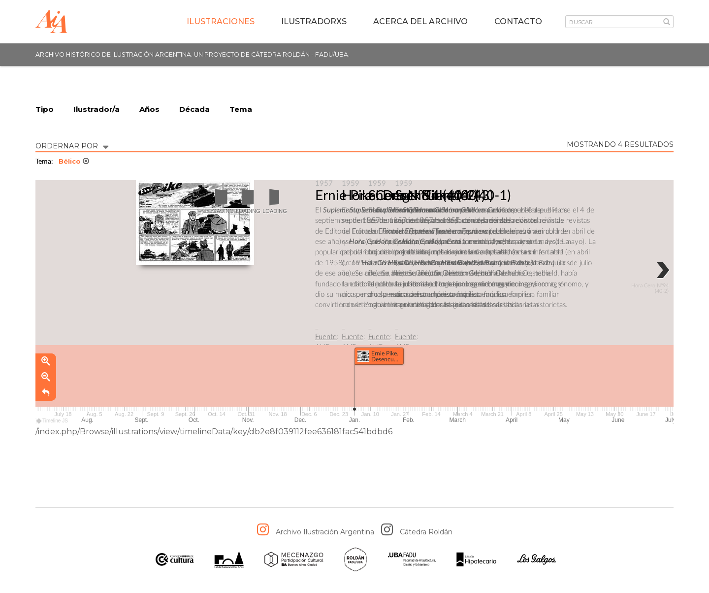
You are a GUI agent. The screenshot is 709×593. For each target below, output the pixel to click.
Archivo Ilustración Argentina (325, 531)
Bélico (74, 161)
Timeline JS (52, 420)
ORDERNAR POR (71, 145)
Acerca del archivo (420, 21)
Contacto (518, 21)
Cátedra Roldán (426, 531)
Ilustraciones (221, 21)
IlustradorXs (314, 21)
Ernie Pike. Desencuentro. (393, 196)
